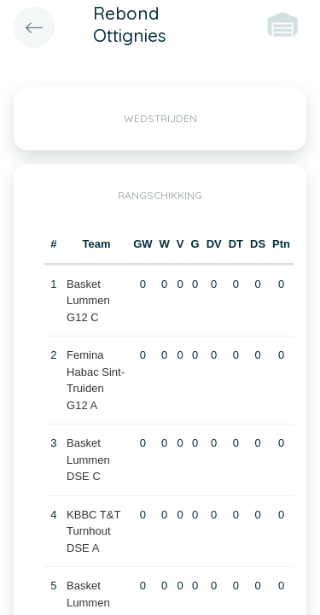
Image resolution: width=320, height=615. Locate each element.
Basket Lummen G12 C (88, 301)
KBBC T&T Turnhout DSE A (93, 531)
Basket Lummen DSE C (88, 459)
